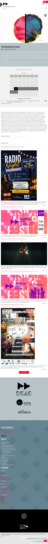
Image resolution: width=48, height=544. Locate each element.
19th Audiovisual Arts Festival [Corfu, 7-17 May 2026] (12, 206)
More (2, 536)
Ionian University (5, 430)
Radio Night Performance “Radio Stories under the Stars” (12, 146)
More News (24, 372)
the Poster (41, 40)
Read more (44, 205)
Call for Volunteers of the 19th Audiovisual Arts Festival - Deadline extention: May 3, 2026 (19, 271)
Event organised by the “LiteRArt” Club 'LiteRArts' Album (12, 304)
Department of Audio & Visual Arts (8, 431)
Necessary (35, 541)
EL (46, 4)
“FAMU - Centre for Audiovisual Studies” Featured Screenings (13, 238)
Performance (41, 541)
